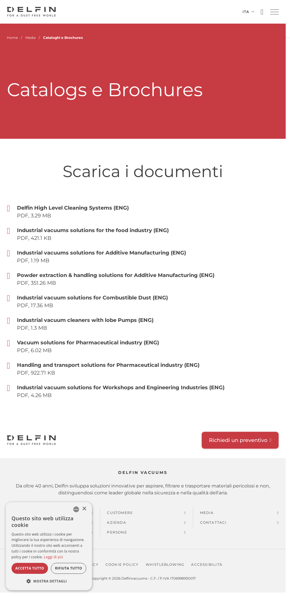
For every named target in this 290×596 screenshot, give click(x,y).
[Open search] (262, 12)
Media (207, 512)
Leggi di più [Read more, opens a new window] (53, 557)
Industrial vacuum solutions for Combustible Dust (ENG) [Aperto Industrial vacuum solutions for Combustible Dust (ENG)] (92, 298)
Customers (119, 512)
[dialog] (49, 546)
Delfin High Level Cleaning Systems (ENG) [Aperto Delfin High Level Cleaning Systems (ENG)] (73, 208)
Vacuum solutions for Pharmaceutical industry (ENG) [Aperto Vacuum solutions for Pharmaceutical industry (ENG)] (88, 342)
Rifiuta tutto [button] (68, 568)
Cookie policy (122, 564)
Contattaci (213, 522)
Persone (117, 532)
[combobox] (76, 509)
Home (12, 37)
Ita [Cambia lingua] (246, 12)
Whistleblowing (165, 564)
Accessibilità (206, 564)
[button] (274, 12)
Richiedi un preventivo (238, 440)
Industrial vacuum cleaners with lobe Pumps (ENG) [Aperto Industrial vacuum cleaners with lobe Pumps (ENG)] (85, 320)
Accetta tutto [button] (29, 568)
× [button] (84, 509)
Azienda (116, 522)
